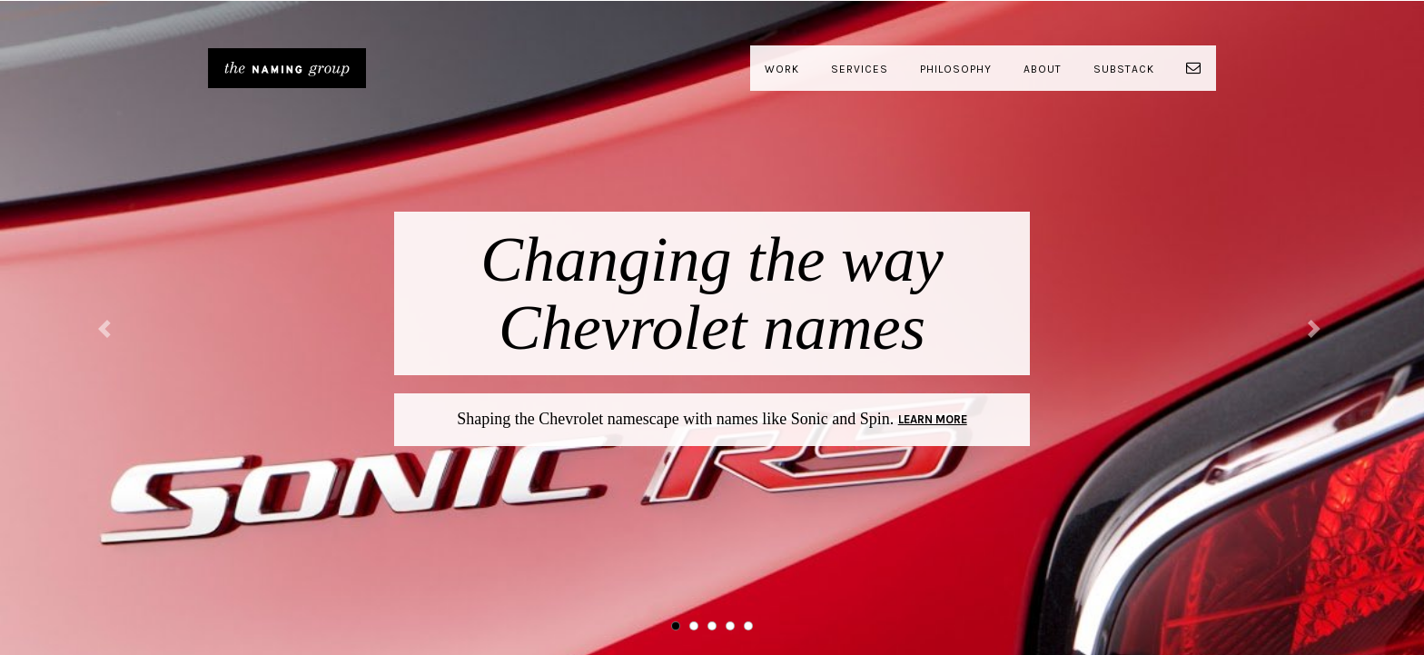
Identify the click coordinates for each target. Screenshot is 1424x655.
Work (782, 69)
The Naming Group (287, 68)
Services (859, 69)
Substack (1123, 69)
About (1043, 69)
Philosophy (956, 69)
